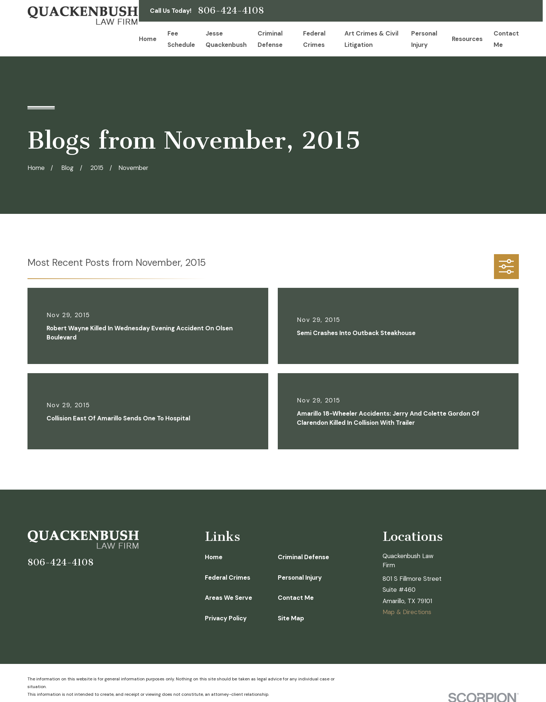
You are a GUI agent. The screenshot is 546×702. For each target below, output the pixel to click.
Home (213, 557)
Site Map (291, 618)
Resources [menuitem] (467, 39)
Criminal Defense (303, 557)
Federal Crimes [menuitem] (314, 38)
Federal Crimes (227, 577)
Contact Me (296, 598)
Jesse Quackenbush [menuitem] (226, 38)
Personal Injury (300, 577)
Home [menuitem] (147, 39)
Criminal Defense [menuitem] (270, 38)
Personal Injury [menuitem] (424, 38)
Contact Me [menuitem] (506, 38)
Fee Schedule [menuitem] (181, 38)
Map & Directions (407, 612)
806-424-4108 (231, 11)
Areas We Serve (228, 598)
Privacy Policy (226, 618)
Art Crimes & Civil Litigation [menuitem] (371, 38)
